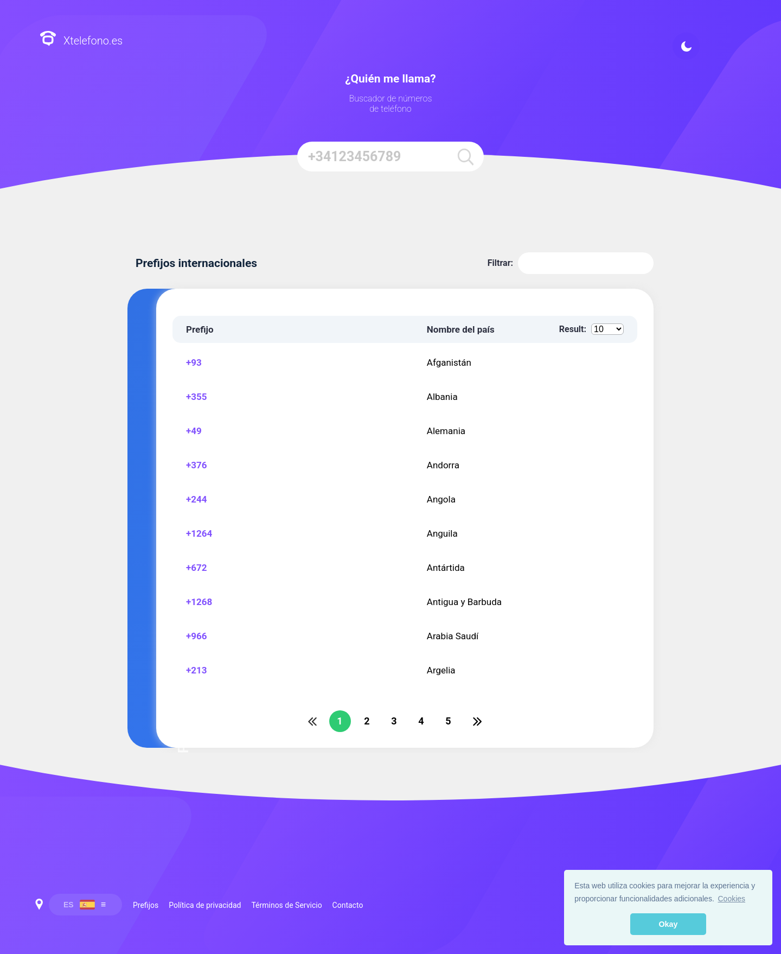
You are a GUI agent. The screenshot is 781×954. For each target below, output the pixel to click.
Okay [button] (667, 924)
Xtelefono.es (81, 40)
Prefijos (145, 905)
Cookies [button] (732, 898)
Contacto (347, 905)
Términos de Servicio (286, 905)
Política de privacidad (205, 905)
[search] (465, 156)
